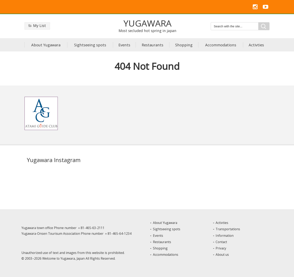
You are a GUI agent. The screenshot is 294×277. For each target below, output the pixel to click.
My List (39, 26)
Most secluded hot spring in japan (147, 25)
